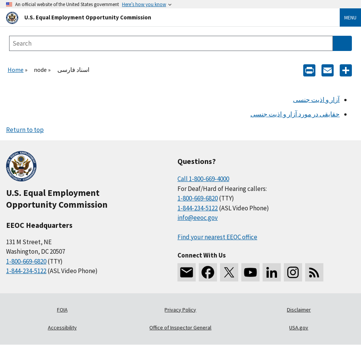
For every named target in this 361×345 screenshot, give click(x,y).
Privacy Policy (180, 309)
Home (16, 69)
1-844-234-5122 (26, 271)
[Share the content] (346, 69)
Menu (350, 17)
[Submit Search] (342, 43)
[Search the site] (171, 43)
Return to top (25, 130)
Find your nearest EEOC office (217, 237)
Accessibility (62, 327)
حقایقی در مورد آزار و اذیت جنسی (295, 114)
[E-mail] (327, 69)
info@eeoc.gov (197, 217)
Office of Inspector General (180, 327)
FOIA (62, 309)
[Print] (309, 69)
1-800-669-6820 (26, 261)
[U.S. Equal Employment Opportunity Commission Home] (163, 17)
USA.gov (298, 327)
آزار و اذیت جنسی (316, 99)
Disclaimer (299, 309)
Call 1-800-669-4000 (203, 179)
